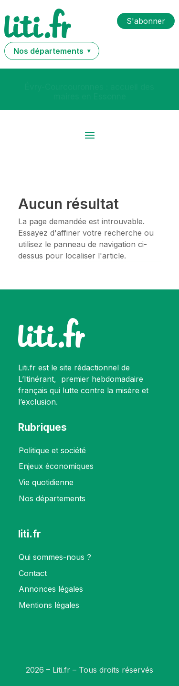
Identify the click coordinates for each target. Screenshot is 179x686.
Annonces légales (51, 589)
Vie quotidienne (46, 482)
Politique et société (52, 450)
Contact (33, 573)
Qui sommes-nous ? (55, 557)
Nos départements (52, 498)
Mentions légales (49, 605)
